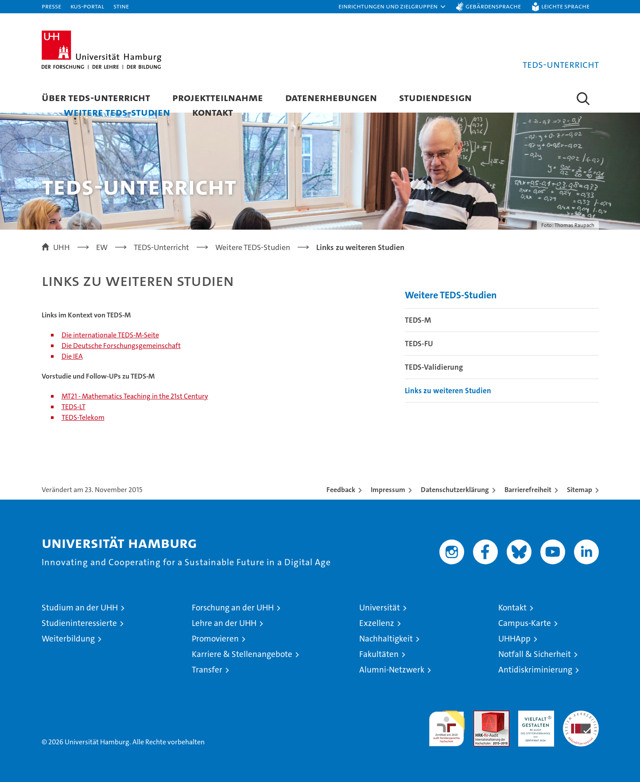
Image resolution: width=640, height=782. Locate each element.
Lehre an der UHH (224, 623)
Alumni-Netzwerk (391, 669)
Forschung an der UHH (233, 607)
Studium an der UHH (80, 607)
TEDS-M (418, 320)
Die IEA (72, 356)
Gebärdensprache (493, 6)
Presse (51, 6)
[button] (392, 6)
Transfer (207, 669)
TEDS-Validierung (434, 367)
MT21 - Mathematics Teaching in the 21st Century (135, 396)
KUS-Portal (87, 6)
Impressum (388, 489)
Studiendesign (435, 97)
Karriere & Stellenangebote (242, 654)
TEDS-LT (73, 406)
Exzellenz (376, 623)
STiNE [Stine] (121, 6)
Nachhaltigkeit (386, 638)
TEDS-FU (419, 343)
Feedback (340, 489)
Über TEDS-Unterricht (96, 97)
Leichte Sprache (565, 6)
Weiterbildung (68, 638)
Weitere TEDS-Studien (117, 112)
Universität (379, 607)
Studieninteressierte (79, 623)
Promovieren (215, 638)
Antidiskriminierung (535, 669)
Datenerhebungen (331, 97)
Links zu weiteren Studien (448, 390)
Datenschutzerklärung (455, 489)
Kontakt (212, 112)
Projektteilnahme (217, 97)
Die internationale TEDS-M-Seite (110, 335)
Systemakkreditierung (581, 715)
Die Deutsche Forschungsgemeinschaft (121, 345)
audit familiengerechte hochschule (447, 725)
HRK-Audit (534, 715)
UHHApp (514, 638)
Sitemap (579, 489)
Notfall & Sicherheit (534, 654)
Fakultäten (379, 654)
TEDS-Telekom (83, 417)
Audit (481, 715)
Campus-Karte (524, 623)
